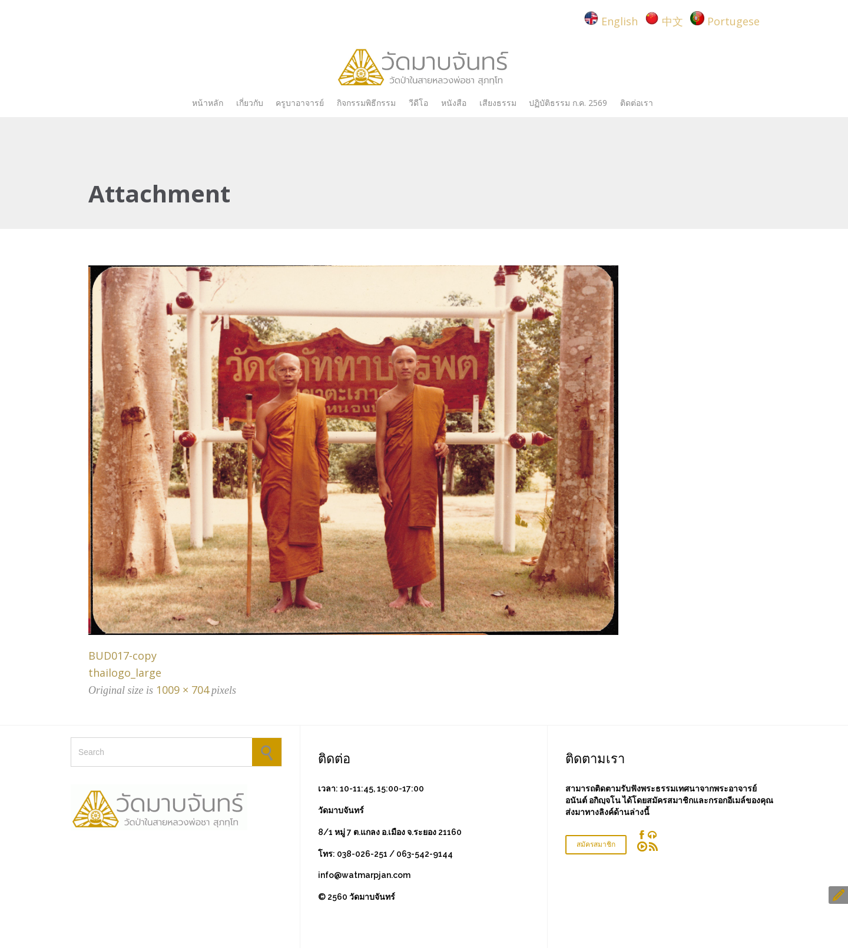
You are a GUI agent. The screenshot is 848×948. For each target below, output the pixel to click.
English (619, 21)
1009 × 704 (182, 690)
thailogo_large (124, 673)
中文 (672, 21)
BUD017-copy (122, 655)
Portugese (733, 21)
